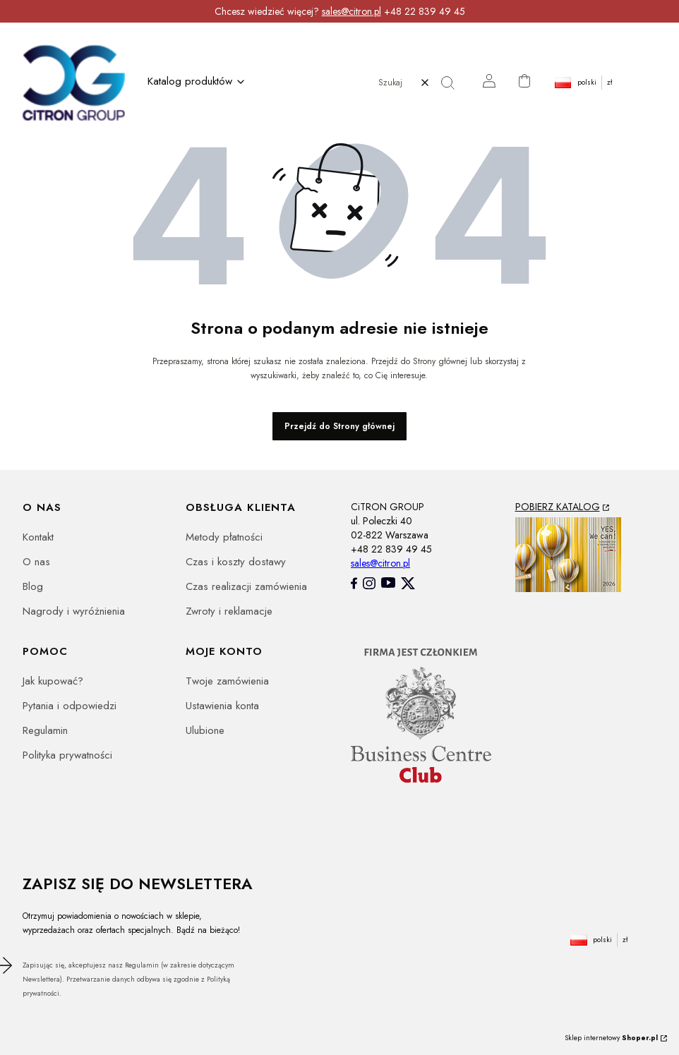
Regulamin (45, 730)
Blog (33, 586)
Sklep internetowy (611, 1037)
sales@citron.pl (351, 11)
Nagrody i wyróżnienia (74, 611)
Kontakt (38, 537)
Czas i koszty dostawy (236, 561)
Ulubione (205, 730)
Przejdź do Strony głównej (339, 426)
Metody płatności (224, 537)
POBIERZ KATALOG (557, 507)
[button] (453, 83)
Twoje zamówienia (227, 681)
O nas (36, 561)
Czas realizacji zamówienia (246, 586)
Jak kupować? (53, 681)
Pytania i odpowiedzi (69, 705)
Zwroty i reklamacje (229, 611)
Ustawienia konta (222, 705)
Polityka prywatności (67, 755)
